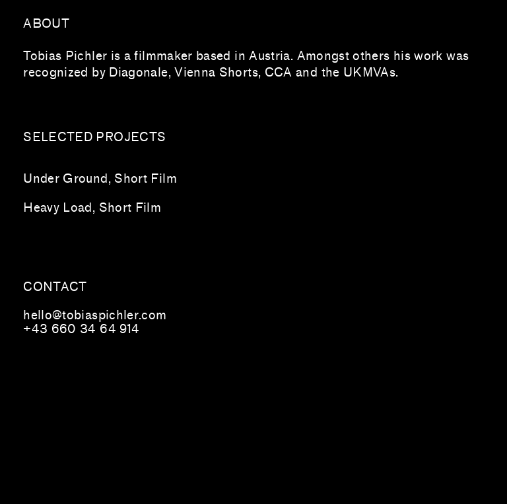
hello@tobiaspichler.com (94, 315)
